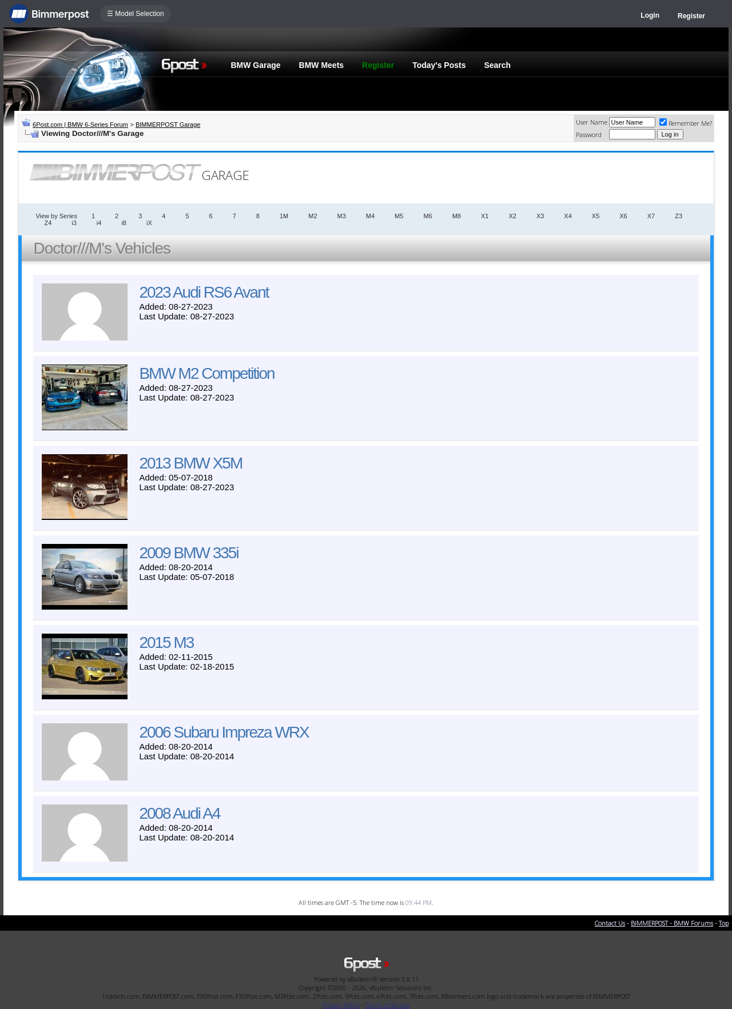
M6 (427, 216)
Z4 (47, 222)
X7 (651, 216)
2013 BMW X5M (190, 463)
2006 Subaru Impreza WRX (223, 732)
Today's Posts (439, 65)
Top (724, 923)
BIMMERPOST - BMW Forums (672, 923)
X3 (540, 216)
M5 (399, 216)
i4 (99, 222)
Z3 (678, 216)
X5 (595, 216)
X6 (623, 216)
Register (691, 16)
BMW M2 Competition (206, 373)
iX (149, 222)
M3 (341, 216)
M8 (456, 216)
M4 (370, 216)
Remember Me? (685, 123)
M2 (312, 216)
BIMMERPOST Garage (168, 124)
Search (497, 65)
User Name (591, 122)
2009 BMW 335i (188, 553)
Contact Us (610, 923)
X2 (512, 216)
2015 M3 (166, 642)
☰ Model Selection (135, 14)
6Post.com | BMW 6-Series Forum (80, 124)
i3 (74, 222)
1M (284, 216)
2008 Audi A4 (179, 813)
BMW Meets (321, 65)
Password (589, 134)
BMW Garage (255, 65)
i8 (123, 222)
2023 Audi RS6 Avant (203, 292)
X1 (484, 216)
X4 (567, 216)
